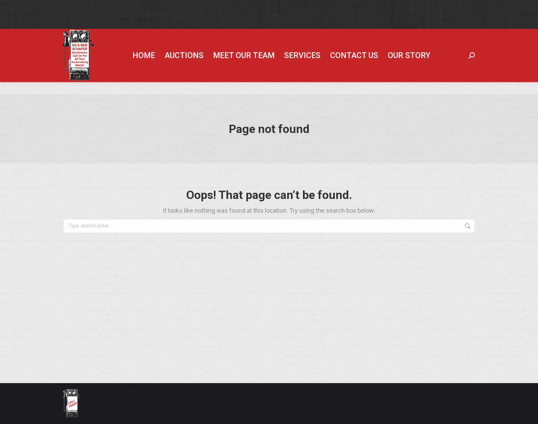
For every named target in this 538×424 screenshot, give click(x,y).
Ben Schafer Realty (376, 35)
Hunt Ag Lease (435, 35)
